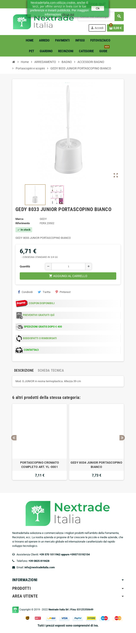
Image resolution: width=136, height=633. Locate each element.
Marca (19, 219)
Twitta (44, 292)
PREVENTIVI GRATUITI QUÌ (38, 315)
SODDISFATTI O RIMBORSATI (40, 338)
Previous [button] (14, 437)
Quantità (25, 266)
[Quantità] (68, 266)
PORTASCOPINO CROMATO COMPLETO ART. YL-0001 (39, 465)
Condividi (25, 292)
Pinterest (63, 292)
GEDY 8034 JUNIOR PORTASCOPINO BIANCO (96, 465)
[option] (39, 442)
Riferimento (22, 223)
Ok (98, 8)
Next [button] (122, 437)
